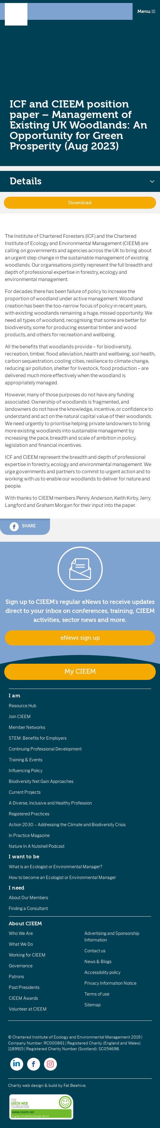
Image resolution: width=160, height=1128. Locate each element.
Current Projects (25, 792)
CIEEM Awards (23, 998)
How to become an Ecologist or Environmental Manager (62, 877)
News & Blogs (97, 961)
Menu (146, 11)
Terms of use (96, 994)
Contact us (94, 951)
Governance (21, 966)
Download (80, 202)
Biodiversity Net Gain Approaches (41, 781)
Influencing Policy (25, 770)
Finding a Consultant (28, 908)
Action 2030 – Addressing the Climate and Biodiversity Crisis (67, 824)
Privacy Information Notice (110, 983)
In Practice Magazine (29, 835)
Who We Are (21, 933)
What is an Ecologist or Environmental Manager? (55, 866)
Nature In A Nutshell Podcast (36, 846)
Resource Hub (22, 705)
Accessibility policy (102, 972)
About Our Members (28, 897)
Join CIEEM (20, 716)
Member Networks (27, 727)
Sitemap (92, 1005)
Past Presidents (24, 987)
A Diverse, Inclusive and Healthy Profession (50, 803)
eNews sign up (80, 638)
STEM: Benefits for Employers (38, 738)
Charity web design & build (32, 1085)
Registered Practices (29, 814)
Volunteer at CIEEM (28, 1009)
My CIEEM (80, 671)
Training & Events (25, 760)
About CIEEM (25, 923)
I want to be (24, 857)
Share (23, 526)
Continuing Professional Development (45, 749)
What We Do (21, 944)
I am (14, 696)
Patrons (16, 976)
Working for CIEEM (27, 955)
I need (16, 888)
